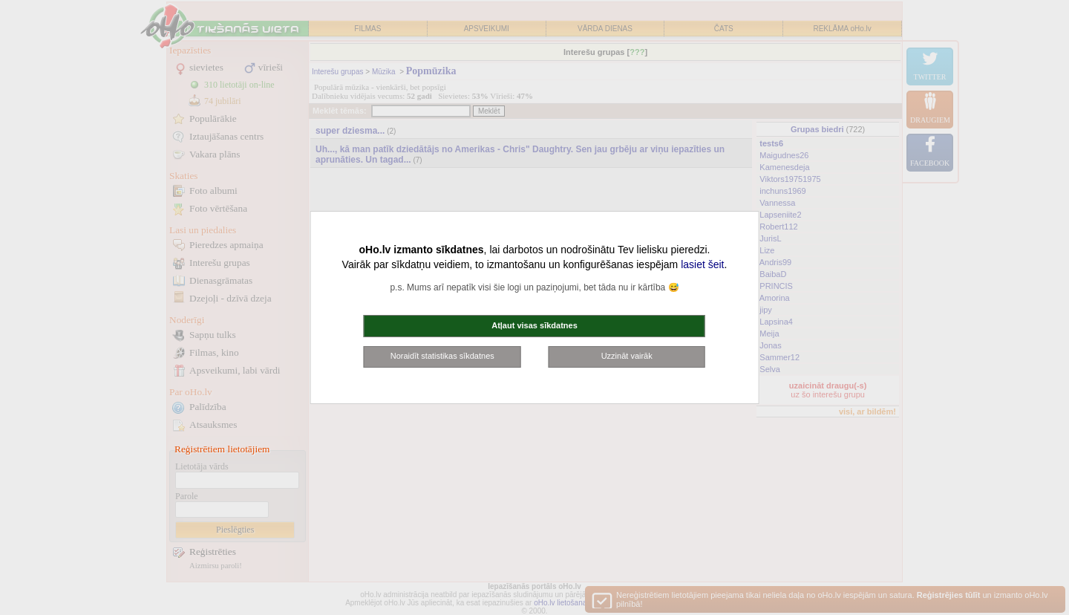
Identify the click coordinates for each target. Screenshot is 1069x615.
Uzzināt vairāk (627, 355)
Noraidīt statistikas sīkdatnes (442, 355)
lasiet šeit (702, 264)
